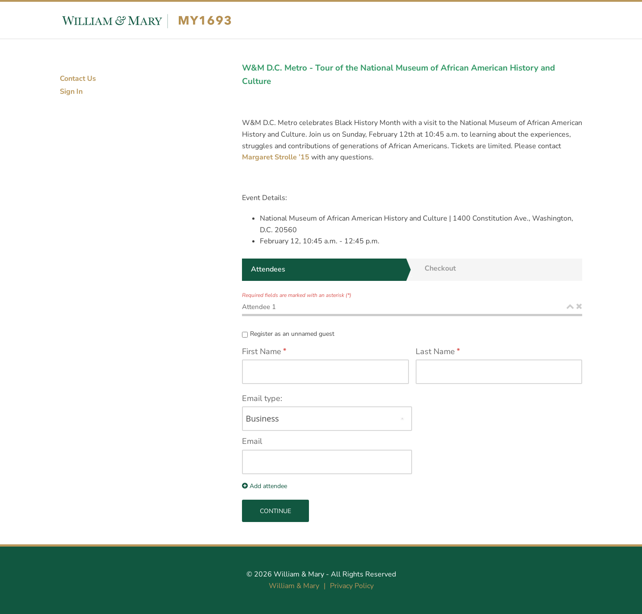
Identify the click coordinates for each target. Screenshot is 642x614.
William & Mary (299, 574)
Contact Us (78, 79)
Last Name (435, 351)
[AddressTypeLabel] (327, 418)
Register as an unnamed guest (292, 334)
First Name (261, 351)
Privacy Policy (352, 586)
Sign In (71, 91)
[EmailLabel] (327, 462)
